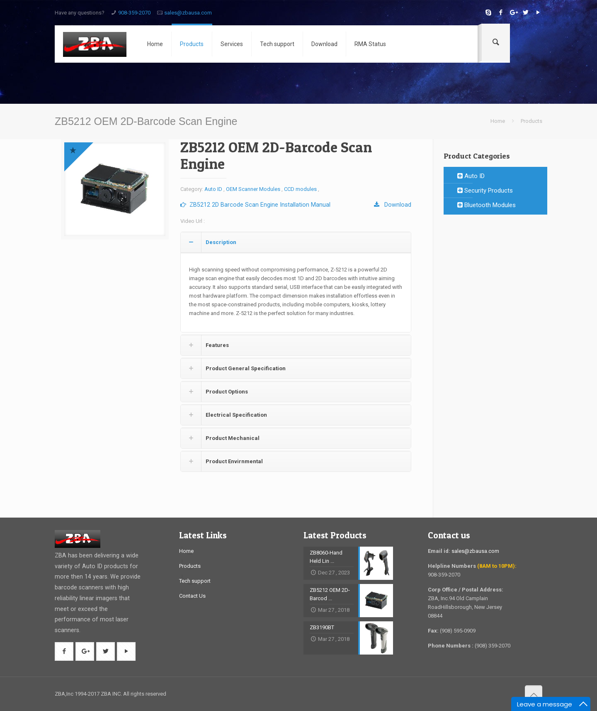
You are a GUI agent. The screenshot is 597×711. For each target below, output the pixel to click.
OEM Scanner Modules (253, 189)
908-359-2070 (134, 13)
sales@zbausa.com (188, 13)
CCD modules (300, 189)
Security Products (485, 190)
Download (392, 204)
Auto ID (213, 189)
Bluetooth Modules (486, 205)
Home (497, 121)
